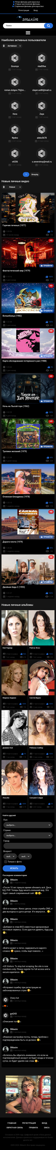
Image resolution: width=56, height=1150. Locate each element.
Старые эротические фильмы (27, 4)
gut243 (13, 1013)
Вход (36, 10)
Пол (5, 820)
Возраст (7, 851)
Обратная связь (14, 1127)
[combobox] (28, 825)
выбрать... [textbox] (11, 825)
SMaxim (14, 880)
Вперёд (35, 174)
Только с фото (15, 861)
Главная (11, 1123)
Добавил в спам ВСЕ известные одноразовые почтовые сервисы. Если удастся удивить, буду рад (28, 930)
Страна (6, 830)
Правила (33, 1127)
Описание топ (12, 1021)
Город (6, 841)
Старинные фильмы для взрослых (29, 6)
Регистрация (23, 10)
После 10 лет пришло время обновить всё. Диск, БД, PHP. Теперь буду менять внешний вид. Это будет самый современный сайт (27, 890)
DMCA (47, 1127)
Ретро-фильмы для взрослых (27, 2)
